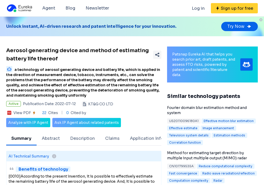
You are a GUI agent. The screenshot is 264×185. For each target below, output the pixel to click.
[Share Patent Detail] (157, 55)
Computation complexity (188, 180)
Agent (48, 8)
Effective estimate (183, 128)
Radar (217, 180)
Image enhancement (218, 128)
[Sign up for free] (234, 8)
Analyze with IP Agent (28, 122)
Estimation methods (229, 135)
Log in (198, 8)
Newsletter (97, 8)
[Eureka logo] (19, 8)
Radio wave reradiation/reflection (228, 173)
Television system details (189, 135)
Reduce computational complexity (225, 166)
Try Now (239, 26)
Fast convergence (183, 173)
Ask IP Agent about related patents (86, 122)
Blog (70, 8)
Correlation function (185, 142)
